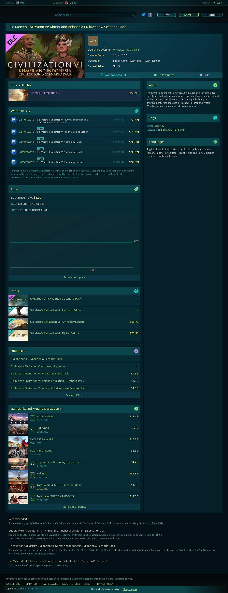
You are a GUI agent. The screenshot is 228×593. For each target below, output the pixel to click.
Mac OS (129, 49)
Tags (65, 584)
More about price (74, 277)
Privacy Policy (104, 584)
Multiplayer (179, 129)
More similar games (74, 506)
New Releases (49, 584)
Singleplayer (164, 129)
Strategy (159, 125)
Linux (137, 49)
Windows (118, 49)
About (88, 584)
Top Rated (30, 584)
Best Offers (13, 584)
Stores (212, 14)
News (167, 14)
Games (189, 14)
